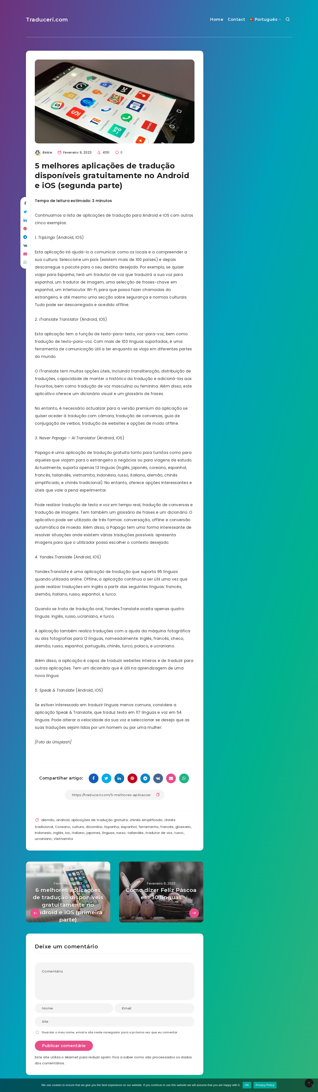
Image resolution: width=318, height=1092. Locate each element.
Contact (236, 19)
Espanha (111, 826)
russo (121, 832)
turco (179, 832)
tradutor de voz (159, 832)
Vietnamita (63, 838)
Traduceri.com (47, 19)
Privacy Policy (265, 1085)
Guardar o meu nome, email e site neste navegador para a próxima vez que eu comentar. (110, 1032)
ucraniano (43, 838)
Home (216, 19)
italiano (78, 832)
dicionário (94, 826)
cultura (78, 826)
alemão (48, 820)
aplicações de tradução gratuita (99, 820)
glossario (183, 826)
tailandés (136, 832)
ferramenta (149, 826)
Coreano (62, 826)
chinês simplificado (146, 820)
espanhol (129, 826)
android (62, 820)
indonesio (43, 832)
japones (93, 832)
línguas (108, 832)
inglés (58, 832)
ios (67, 832)
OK (247, 1085)
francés (166, 826)
